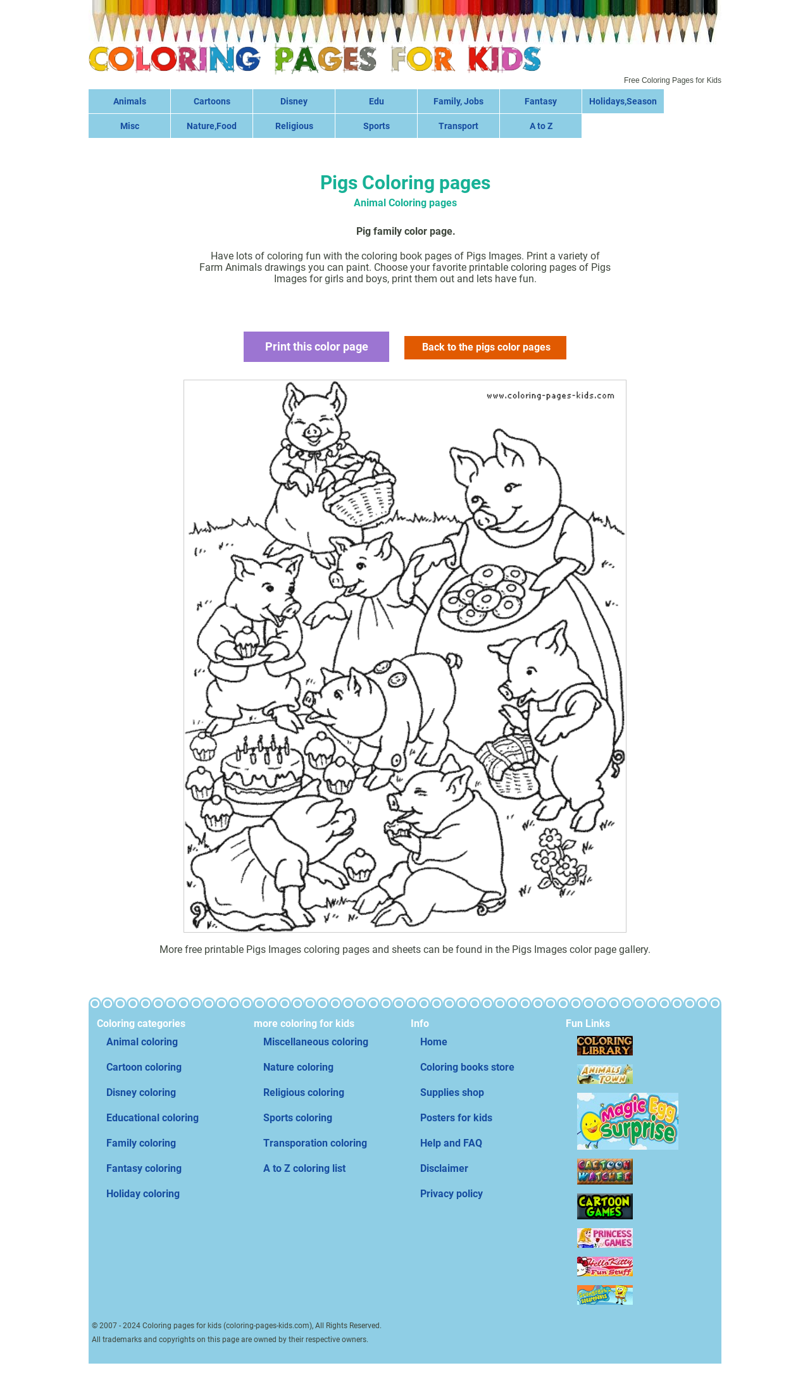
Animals (129, 101)
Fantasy (541, 101)
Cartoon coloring (144, 1067)
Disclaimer (444, 1168)
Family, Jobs (458, 101)
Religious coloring (303, 1092)
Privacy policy (451, 1194)
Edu (376, 101)
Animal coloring (142, 1042)
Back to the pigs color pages (487, 347)
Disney (294, 101)
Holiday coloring (143, 1194)
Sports (376, 126)
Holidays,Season (623, 101)
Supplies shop (452, 1092)
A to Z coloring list (304, 1168)
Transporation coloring (314, 1143)
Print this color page (316, 346)
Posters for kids (456, 1118)
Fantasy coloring (144, 1168)
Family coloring (141, 1143)
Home (433, 1042)
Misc (129, 126)
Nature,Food (212, 126)
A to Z (541, 126)
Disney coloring (141, 1092)
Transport (458, 126)
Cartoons (212, 101)
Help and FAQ (451, 1143)
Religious (294, 126)
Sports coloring (297, 1118)
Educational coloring (152, 1118)
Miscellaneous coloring (315, 1042)
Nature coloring (298, 1067)
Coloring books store (467, 1067)
